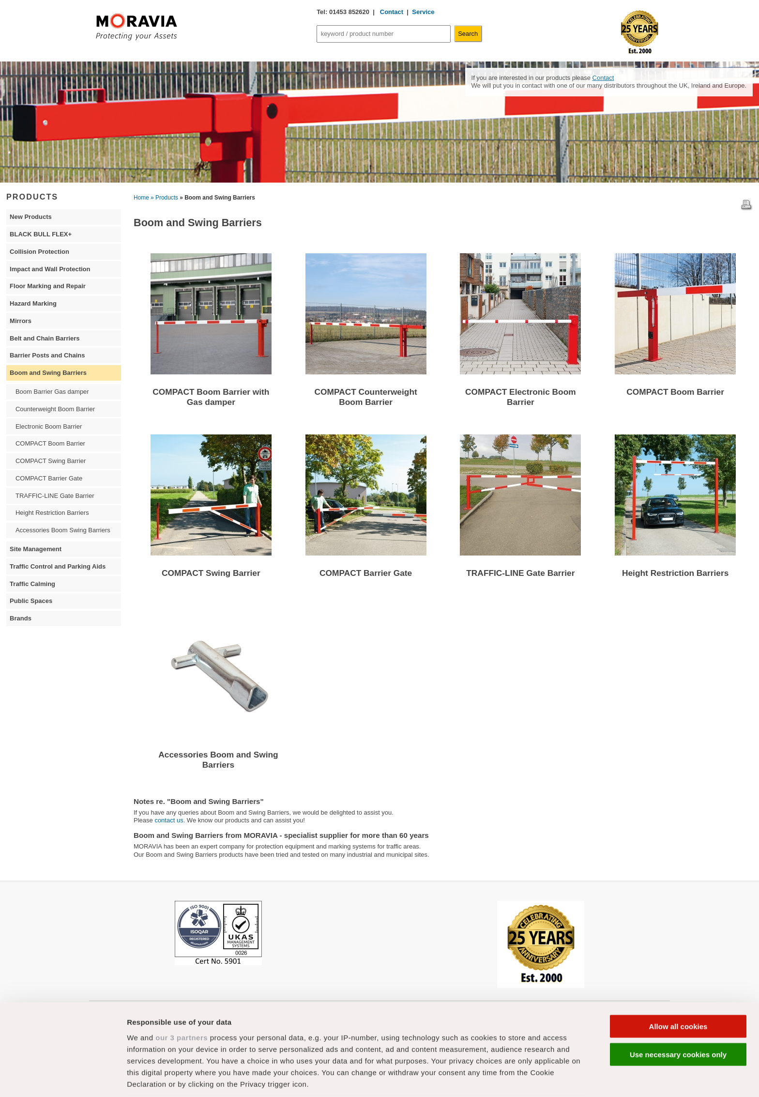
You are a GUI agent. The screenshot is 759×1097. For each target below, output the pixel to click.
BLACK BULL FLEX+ (41, 234)
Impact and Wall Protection (50, 269)
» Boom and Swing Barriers (217, 197)
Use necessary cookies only (678, 983)
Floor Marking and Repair (48, 286)
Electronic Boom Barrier (48, 426)
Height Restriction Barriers (675, 573)
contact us (168, 820)
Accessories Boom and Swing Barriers (218, 760)
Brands (20, 618)
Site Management (35, 549)
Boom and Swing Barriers (48, 372)
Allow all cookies (678, 955)
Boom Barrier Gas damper (52, 391)
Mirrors (20, 320)
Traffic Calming (32, 583)
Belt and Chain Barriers (45, 338)
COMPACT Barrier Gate (365, 573)
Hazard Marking (33, 303)
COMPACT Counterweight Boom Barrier (366, 397)
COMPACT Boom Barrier (675, 392)
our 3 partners (181, 966)
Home (141, 197)
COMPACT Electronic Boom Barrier (520, 397)
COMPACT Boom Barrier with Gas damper (210, 397)
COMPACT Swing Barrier (211, 573)
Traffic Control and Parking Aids (58, 566)
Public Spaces (31, 600)
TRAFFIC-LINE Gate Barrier (520, 573)
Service (423, 11)
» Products (164, 197)
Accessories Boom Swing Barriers (62, 530)
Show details (508, 1078)
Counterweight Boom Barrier (55, 409)
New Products (31, 216)
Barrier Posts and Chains (47, 355)
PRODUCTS (32, 196)
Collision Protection (39, 251)
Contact (390, 11)
